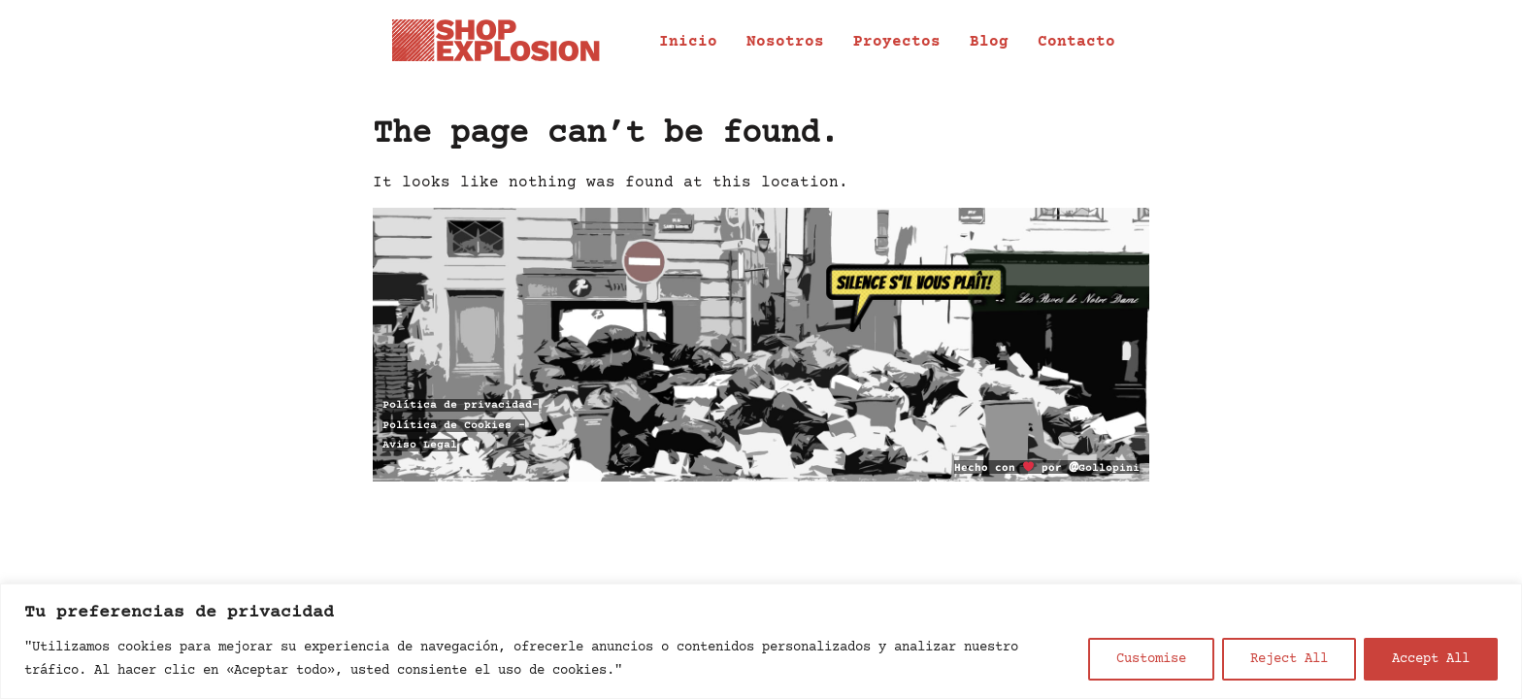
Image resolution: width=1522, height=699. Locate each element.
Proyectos (897, 41)
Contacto (1076, 41)
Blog (989, 41)
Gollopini (1104, 468)
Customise (1151, 659)
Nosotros (785, 41)
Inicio (688, 41)
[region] (761, 641)
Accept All (1431, 659)
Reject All (1289, 659)
